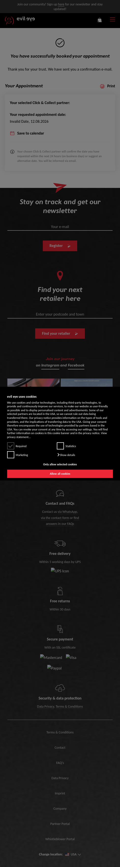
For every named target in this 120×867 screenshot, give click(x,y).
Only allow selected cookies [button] (60, 464)
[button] (66, 455)
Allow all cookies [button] (60, 473)
